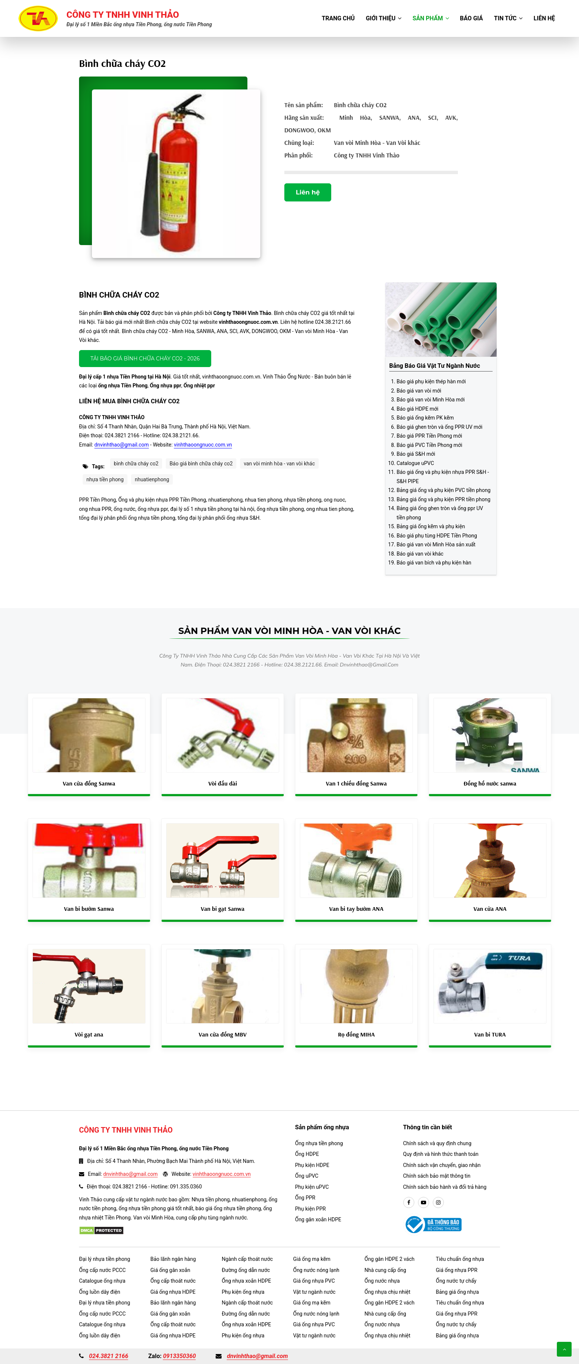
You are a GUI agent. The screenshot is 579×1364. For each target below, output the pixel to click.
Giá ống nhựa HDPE (172, 1292)
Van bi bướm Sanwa (89, 908)
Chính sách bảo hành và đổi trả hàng (445, 1187)
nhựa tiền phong (105, 479)
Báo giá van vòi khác (420, 554)
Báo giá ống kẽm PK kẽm (425, 418)
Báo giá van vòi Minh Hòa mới (431, 400)
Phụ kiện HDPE (312, 1165)
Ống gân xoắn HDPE (318, 1219)
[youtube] (423, 1203)
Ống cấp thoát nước (173, 1281)
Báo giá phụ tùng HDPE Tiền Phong (437, 536)
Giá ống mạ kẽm (311, 1259)
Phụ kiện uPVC (312, 1187)
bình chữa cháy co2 (136, 463)
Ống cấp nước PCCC (102, 1270)
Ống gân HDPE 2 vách (389, 1259)
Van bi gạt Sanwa (223, 908)
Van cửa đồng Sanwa (89, 783)
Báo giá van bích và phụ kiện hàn (434, 563)
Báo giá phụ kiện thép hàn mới (431, 381)
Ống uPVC (306, 1176)
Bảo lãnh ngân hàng (173, 1259)
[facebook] (408, 1203)
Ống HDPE (307, 1154)
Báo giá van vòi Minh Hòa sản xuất (436, 544)
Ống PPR (305, 1198)
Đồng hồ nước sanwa (490, 783)
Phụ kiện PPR (310, 1209)
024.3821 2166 (108, 1356)
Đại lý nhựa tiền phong (104, 1259)
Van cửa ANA (490, 908)
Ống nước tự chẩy (456, 1281)
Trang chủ (338, 18)
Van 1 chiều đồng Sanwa (356, 783)
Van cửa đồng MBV (223, 1034)
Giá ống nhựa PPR (456, 1270)
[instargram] (438, 1203)
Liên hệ (544, 18)
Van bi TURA (490, 1034)
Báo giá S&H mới (416, 454)
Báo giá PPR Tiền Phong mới (429, 436)
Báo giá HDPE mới (417, 409)
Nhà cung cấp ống (385, 1270)
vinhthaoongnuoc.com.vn (203, 445)
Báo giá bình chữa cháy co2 (201, 463)
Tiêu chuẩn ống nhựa (460, 1259)
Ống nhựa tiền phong (319, 1143)
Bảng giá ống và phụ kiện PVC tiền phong (443, 490)
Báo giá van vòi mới (419, 391)
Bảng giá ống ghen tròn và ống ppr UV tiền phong (440, 512)
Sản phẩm (430, 18)
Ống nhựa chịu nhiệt (387, 1292)
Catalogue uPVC (415, 463)
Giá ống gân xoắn (170, 1270)
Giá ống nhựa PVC (314, 1281)
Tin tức (508, 18)
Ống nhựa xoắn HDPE (246, 1281)
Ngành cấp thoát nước (247, 1259)
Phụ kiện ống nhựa (243, 1292)
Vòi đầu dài (222, 783)
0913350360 (179, 1356)
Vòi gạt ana (89, 1034)
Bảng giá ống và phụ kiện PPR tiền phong (443, 499)
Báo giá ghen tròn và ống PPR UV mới (439, 427)
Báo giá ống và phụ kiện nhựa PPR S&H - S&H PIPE (443, 476)
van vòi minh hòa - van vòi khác (279, 463)
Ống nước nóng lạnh (316, 1270)
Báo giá (471, 18)
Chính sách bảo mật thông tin (437, 1176)
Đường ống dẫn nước (246, 1270)
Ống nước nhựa (382, 1281)
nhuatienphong (152, 479)
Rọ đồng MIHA (356, 1034)
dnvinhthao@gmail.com (122, 445)
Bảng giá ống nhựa (457, 1292)
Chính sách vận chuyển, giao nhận (442, 1165)
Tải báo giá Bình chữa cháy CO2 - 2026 (145, 358)
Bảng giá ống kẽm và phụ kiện (431, 526)
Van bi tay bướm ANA (356, 908)
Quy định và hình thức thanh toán (441, 1154)
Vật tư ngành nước (314, 1292)
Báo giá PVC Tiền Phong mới (429, 445)
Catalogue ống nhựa (102, 1281)
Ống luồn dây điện (99, 1292)
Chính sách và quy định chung (437, 1143)
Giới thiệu (384, 18)
